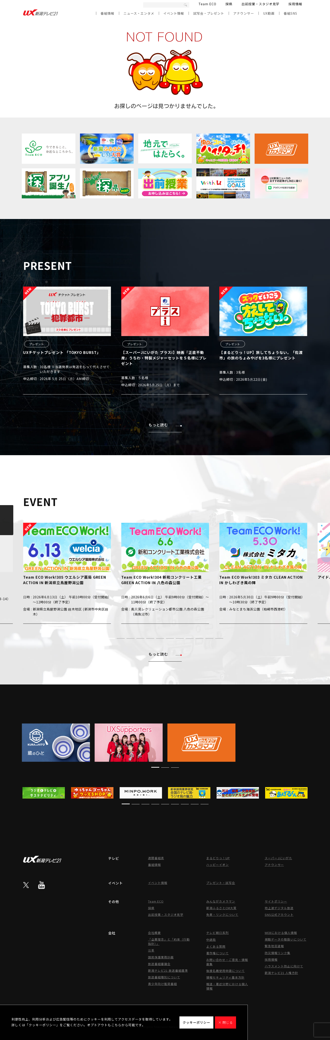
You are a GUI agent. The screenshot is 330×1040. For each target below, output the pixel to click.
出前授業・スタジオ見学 (260, 4)
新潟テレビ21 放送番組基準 (168, 970)
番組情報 (107, 13)
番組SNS (290, 13)
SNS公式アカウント (279, 914)
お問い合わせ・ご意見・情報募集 (227, 962)
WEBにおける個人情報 (281, 933)
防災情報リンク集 (277, 953)
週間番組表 (156, 858)
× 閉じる (225, 1022)
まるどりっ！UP (218, 858)
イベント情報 (173, 13)
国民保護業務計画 (161, 957)
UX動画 (269, 13)
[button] (111, 638)
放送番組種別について (164, 977)
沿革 (151, 950)
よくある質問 (216, 946)
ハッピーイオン (217, 864)
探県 (229, 4)
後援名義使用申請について (225, 971)
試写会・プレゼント (208, 13)
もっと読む (165, 424)
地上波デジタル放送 (279, 908)
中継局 (211, 939)
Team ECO (207, 4)
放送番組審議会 (159, 964)
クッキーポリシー (196, 1022)
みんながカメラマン (220, 901)
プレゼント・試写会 (220, 883)
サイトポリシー (276, 901)
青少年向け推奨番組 (162, 984)
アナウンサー (243, 13)
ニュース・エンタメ (139, 13)
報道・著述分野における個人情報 (227, 986)
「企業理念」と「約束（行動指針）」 (169, 941)
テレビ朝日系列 (217, 933)
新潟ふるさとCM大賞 (221, 908)
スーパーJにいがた (278, 858)
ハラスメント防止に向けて (284, 966)
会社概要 (154, 933)
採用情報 (295, 4)
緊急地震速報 (274, 946)
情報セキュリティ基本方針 (225, 977)
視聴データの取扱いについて (285, 939)
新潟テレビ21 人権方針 (281, 973)
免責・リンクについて (222, 914)
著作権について (217, 953)
